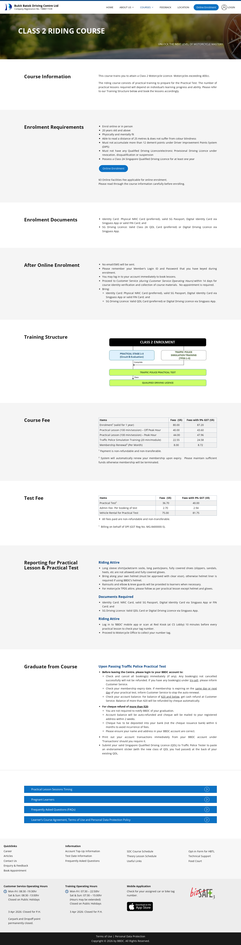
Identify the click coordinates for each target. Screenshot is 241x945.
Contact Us (10, 861)
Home (109, 7)
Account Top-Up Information (82, 851)
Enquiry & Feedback (16, 865)
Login (229, 7)
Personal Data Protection (130, 936)
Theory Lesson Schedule (142, 856)
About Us (125, 7)
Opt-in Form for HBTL (201, 851)
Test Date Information (78, 856)
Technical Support (200, 856)
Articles (8, 856)
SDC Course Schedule (140, 851)
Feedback (164, 7)
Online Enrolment (204, 7)
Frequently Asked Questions (82, 861)
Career (8, 851)
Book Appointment (15, 870)
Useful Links (134, 861)
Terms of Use (104, 936)
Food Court (195, 861)
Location (182, 7)
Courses (145, 7)
